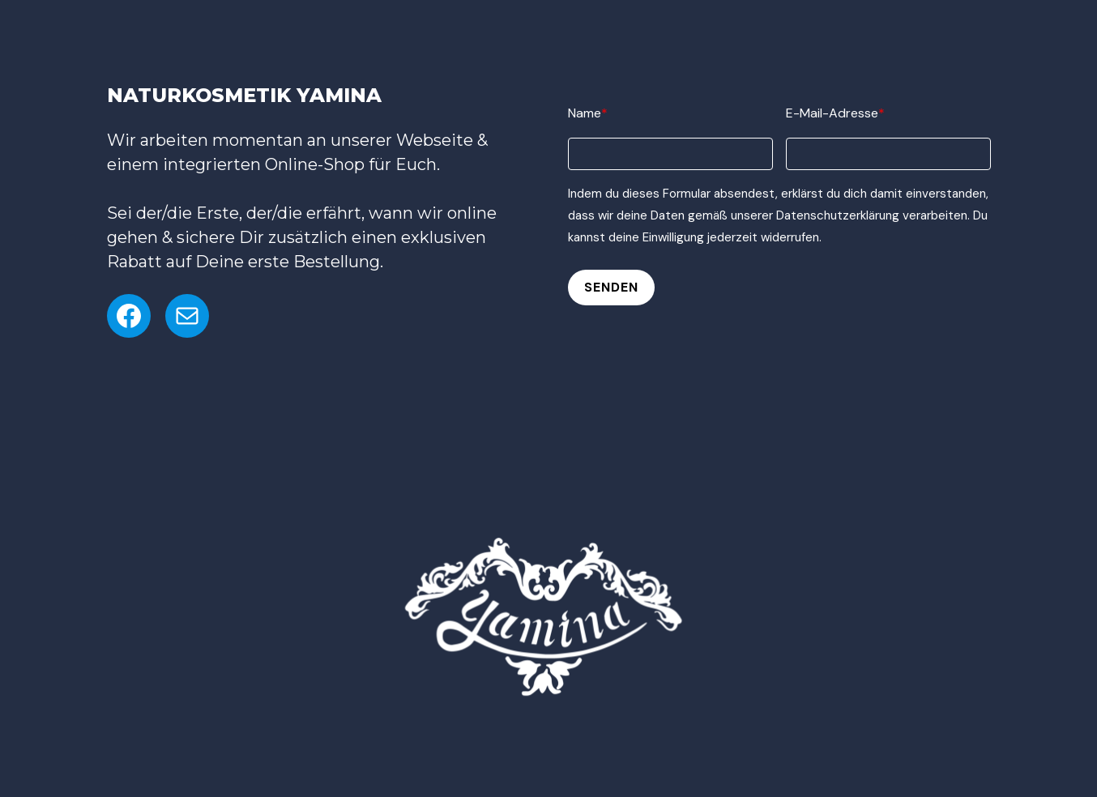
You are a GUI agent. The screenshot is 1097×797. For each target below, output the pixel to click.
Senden (611, 287)
